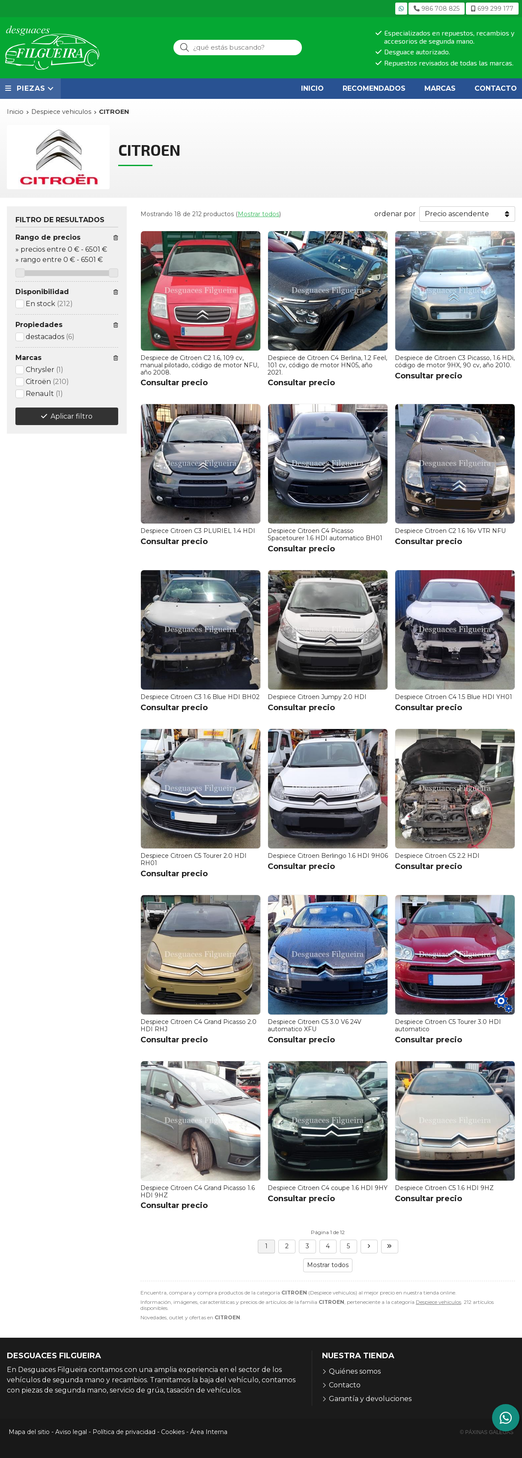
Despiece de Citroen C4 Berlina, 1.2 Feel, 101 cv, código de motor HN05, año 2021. (327, 365)
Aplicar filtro (71, 416)
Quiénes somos (355, 1371)
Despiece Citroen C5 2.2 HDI (437, 856)
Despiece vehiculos (438, 1302)
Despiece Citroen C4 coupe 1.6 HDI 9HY (328, 1188)
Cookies (173, 1432)
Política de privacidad (123, 1432)
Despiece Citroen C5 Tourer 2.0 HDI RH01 (193, 859)
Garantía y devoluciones (370, 1399)
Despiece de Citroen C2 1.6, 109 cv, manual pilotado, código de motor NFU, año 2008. (199, 365)
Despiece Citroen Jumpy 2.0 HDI (317, 697)
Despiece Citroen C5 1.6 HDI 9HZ (444, 1188)
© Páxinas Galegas (486, 1432)
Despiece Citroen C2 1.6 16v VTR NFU (450, 531)
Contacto (345, 1385)
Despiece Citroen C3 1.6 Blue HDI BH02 (200, 697)
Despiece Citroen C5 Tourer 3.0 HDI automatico (448, 1025)
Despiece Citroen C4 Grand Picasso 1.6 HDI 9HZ (197, 1191)
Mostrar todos (258, 214)
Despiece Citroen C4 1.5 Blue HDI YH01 (453, 697)
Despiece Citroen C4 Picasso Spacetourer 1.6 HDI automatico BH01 (325, 534)
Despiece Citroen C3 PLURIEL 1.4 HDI (197, 531)
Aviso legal (71, 1432)
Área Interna (208, 1432)
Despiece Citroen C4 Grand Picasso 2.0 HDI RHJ (198, 1025)
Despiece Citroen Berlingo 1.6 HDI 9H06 (328, 856)
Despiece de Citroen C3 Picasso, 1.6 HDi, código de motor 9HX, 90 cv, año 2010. (455, 361)
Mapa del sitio (29, 1432)
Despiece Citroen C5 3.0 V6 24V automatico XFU (314, 1025)
